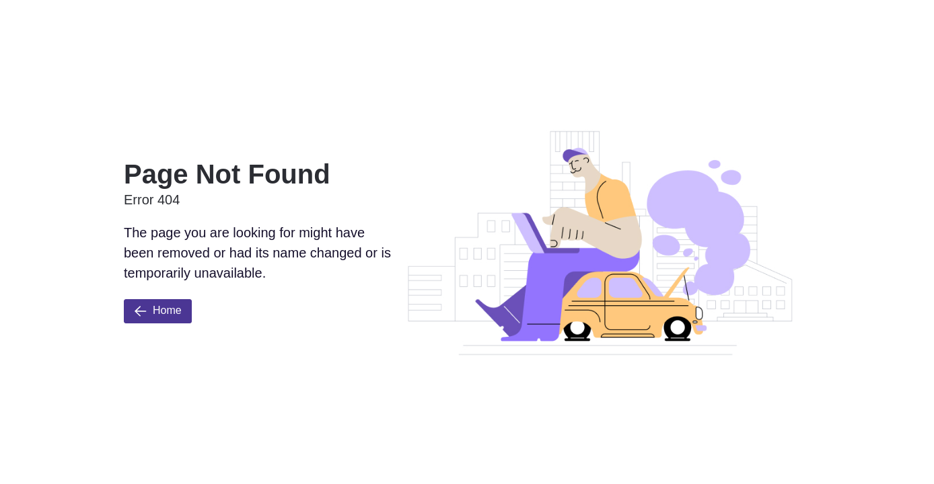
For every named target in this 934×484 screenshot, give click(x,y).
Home (158, 311)
